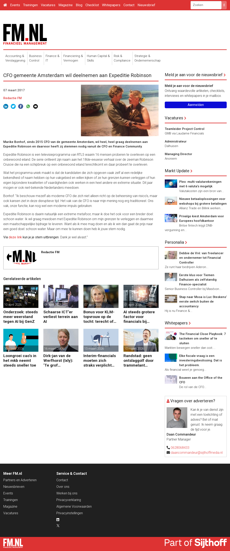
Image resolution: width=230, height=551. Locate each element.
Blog (79, 5)
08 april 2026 (53, 304)
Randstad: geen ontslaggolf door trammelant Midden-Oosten (138, 360)
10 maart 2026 (134, 348)
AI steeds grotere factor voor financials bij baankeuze (139, 317)
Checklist (92, 5)
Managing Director (178, 154)
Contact (128, 5)
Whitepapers (111, 5)
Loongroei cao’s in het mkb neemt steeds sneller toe (19, 360)
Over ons (62, 487)
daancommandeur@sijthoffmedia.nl (197, 453)
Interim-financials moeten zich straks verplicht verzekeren (99, 360)
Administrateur (176, 141)
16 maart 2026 (54, 348)
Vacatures (48, 5)
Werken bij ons (66, 493)
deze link (15, 237)
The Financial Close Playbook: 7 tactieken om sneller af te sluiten (202, 338)
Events (15, 5)
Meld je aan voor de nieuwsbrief (194, 74)
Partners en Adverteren (20, 480)
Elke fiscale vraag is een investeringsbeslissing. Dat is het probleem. (200, 360)
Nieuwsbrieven (13, 487)
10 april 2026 (12, 304)
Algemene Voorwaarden (74, 506)
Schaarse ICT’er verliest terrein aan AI (60, 317)
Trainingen (30, 5)
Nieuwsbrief (146, 5)
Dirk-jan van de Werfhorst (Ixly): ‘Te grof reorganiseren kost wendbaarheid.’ (60, 360)
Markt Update (177, 170)
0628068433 (180, 448)
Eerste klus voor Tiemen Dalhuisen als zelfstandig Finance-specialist (198, 279)
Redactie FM (12, 98)
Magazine (65, 5)
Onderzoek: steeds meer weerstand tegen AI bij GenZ (20, 317)
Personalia (174, 242)
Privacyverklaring (68, 500)
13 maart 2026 (94, 348)
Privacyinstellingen (69, 513)
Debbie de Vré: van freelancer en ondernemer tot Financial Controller (201, 257)
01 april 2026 (133, 304)
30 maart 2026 (14, 348)
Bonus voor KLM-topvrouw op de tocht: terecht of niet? (98, 317)
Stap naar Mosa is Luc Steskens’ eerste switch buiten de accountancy (203, 301)
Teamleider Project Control (184, 129)
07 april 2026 (93, 304)
